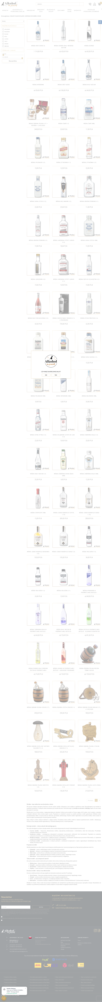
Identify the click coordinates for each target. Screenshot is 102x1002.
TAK (56, 375)
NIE (46, 375)
